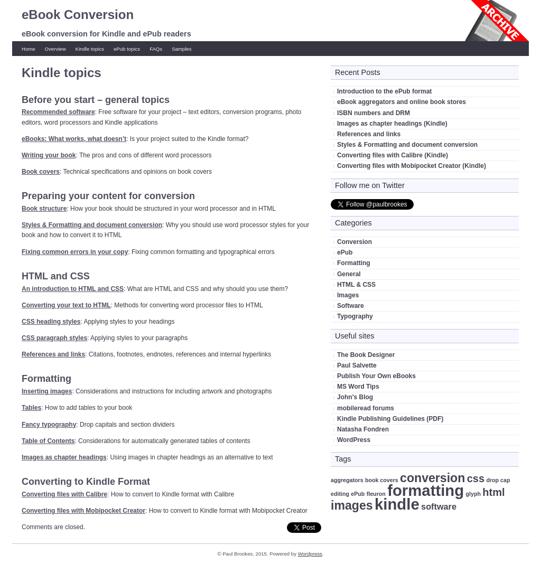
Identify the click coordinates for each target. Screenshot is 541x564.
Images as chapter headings (64, 457)
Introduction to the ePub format (384, 91)
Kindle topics (90, 49)
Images (348, 295)
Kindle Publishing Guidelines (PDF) (390, 418)
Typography (355, 316)
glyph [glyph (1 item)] (473, 494)
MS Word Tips (358, 386)
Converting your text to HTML (66, 305)
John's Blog (355, 397)
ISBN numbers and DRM (373, 113)
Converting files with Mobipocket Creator (83, 510)
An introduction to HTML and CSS (73, 289)
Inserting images (47, 391)
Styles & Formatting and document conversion (92, 225)
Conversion (354, 242)
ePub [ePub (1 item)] (358, 494)
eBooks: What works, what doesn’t (74, 139)
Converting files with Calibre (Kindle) (392, 155)
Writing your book (49, 155)
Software (350, 305)
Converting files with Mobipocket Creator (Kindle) (411, 166)
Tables (31, 407)
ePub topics (127, 49)
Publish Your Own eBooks (376, 376)
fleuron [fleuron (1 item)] (376, 494)
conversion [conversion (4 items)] (432, 478)
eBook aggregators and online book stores (401, 102)
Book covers (41, 171)
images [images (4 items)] (352, 505)
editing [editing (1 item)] (340, 494)
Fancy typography (49, 424)
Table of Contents (48, 441)
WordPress (353, 440)
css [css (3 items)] (475, 478)
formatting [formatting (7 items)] (425, 490)
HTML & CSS (356, 284)
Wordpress (310, 554)
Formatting (353, 263)
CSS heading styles (51, 321)
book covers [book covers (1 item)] (381, 480)
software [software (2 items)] (438, 506)
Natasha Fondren (363, 429)
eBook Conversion (78, 14)
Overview (55, 49)
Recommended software (58, 112)
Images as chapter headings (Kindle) (392, 123)
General (349, 274)
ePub (344, 252)
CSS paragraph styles (54, 338)
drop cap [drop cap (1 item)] (498, 480)
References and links (53, 354)
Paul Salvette (357, 365)
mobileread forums (365, 408)
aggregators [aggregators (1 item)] (347, 480)
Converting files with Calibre (64, 494)
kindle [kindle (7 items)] (397, 504)
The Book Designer (366, 355)
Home (28, 49)
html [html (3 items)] (493, 492)
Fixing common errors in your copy (75, 252)
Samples (181, 49)
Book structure (44, 208)
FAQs (156, 49)
